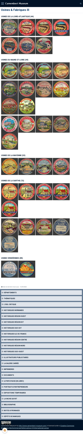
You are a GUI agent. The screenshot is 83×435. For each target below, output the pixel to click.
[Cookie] (4, 430)
